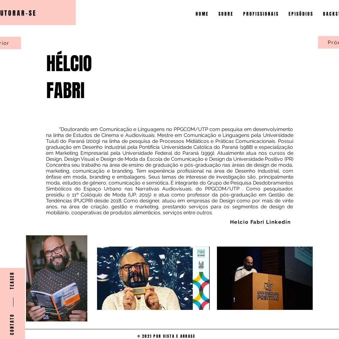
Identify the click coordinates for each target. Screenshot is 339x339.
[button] (261, 14)
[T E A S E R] (12, 281)
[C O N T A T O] (12, 324)
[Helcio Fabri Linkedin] (261, 222)
